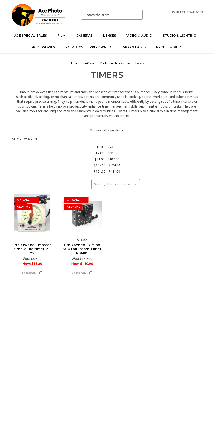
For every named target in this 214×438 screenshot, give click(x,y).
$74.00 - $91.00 (107, 153)
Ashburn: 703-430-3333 (187, 12)
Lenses (111, 35)
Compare (32, 273)
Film (64, 35)
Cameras (86, 35)
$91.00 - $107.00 (107, 159)
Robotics (74, 47)
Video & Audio (141, 35)
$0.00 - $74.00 (107, 147)
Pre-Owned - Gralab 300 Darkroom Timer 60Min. (82, 249)
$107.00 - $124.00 (107, 165)
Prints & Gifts (169, 47)
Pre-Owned (102, 47)
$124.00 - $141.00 (107, 171)
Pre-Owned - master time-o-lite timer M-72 (32, 249)
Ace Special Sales (32, 35)
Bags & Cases (136, 47)
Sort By (99, 184)
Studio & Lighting (181, 35)
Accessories (45, 47)
